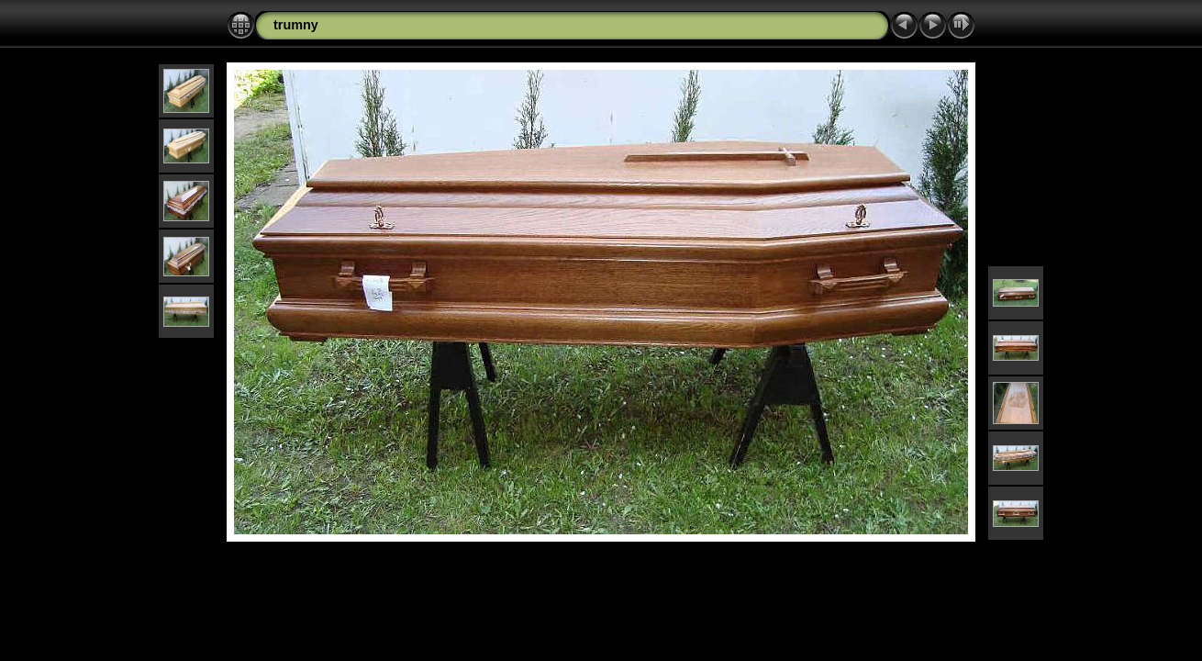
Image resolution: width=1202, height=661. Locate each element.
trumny (295, 24)
